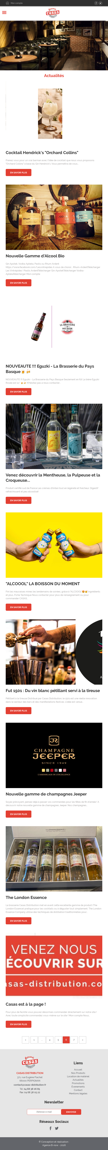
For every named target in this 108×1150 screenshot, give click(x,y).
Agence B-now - (51, 1145)
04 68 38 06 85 (30, 1089)
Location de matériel (78, 1076)
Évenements (78, 1086)
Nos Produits (78, 1073)
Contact (78, 1090)
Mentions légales (78, 1093)
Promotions (78, 1083)
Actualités (78, 1080)
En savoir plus (18, 172)
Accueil (78, 1069)
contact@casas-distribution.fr (30, 1084)
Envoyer (71, 1112)
